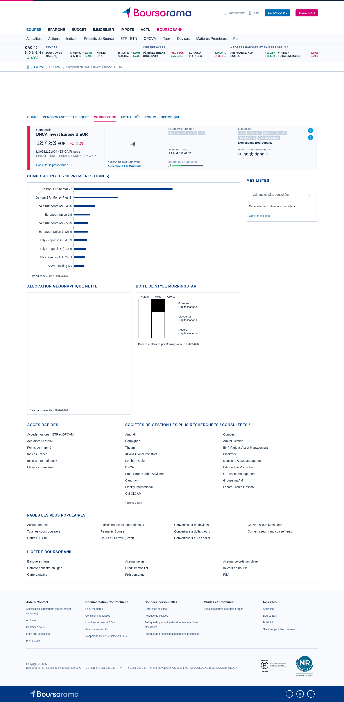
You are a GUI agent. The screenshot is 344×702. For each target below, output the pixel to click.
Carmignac (132, 441)
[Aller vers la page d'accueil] (170, 13)
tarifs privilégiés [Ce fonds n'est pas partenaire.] (183, 132)
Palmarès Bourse (112, 531)
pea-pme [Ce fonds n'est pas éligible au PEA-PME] (254, 132)
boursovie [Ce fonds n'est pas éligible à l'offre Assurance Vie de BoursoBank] (247, 137)
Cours (33, 117)
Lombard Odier (135, 460)
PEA (226, 574)
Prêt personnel (135, 574)
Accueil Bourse (37, 525)
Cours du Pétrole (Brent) (117, 538)
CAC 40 (31, 47)
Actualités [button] (33, 39)
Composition (105, 117)
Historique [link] (170, 117)
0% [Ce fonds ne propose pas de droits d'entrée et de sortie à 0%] (201, 132)
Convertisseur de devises (191, 525)
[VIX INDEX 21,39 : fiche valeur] (208, 56)
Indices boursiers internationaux (122, 525)
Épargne (56, 30)
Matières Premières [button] (211, 39)
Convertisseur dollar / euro (192, 531)
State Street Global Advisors (144, 474)
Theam (130, 447)
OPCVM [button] (150, 39)
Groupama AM (233, 480)
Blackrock (229, 454)
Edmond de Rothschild (238, 467)
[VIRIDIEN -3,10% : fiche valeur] (298, 53)
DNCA (129, 467)
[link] (31, 620)
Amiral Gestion (233, 441)
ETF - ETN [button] (128, 39)
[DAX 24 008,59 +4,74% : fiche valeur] (119, 56)
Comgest (229, 434)
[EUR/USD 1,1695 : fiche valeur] (208, 53)
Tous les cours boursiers (43, 531)
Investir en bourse (235, 568)
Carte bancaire (37, 574)
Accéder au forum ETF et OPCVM (50, 434)
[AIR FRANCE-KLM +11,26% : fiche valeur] (252, 53)
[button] (28, 13)
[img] (267, 154)
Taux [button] (167, 39)
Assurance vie (135, 561)
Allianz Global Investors (141, 454)
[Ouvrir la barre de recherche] (235, 13)
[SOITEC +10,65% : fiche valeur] (252, 56)
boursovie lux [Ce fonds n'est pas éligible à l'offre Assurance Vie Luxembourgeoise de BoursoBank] (275, 132)
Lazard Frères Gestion (238, 487)
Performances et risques (66, 117)
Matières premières (40, 467)
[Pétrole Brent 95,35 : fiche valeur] (164, 53)
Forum (238, 39)
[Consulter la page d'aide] (254, 13)
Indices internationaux (42, 460)
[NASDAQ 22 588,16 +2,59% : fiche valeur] (69, 56)
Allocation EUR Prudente (125, 166)
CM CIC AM (133, 493)
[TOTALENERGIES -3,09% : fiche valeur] (298, 56)
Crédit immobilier (136, 568)
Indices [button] (71, 39)
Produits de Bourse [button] (99, 39)
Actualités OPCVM (40, 441)
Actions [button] (53, 39)
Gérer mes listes (259, 215)
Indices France (37, 454)
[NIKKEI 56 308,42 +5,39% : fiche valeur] (119, 53)
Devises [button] (183, 39)
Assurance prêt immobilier (241, 561)
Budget (79, 30)
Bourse (33, 30)
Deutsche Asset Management (243, 460)
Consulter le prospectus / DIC (54, 165)
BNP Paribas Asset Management (245, 447)
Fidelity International (139, 487)
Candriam (132, 480)
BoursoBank (170, 30)
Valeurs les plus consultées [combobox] (271, 194)
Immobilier (103, 30)
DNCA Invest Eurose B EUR (62, 134)
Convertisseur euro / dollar (192, 538)
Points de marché (39, 447)
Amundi (130, 434)
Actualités (131, 117)
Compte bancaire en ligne (44, 568)
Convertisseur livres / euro (265, 525)
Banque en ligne (38, 561)
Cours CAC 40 (37, 538)
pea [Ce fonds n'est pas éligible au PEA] (242, 132)
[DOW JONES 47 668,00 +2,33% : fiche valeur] (69, 53)
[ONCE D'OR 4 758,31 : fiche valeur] (164, 56)
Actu (145, 30)
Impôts (127, 30)
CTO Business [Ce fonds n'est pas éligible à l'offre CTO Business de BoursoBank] (268, 137)
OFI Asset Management (239, 474)
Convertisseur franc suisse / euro (270, 531)
